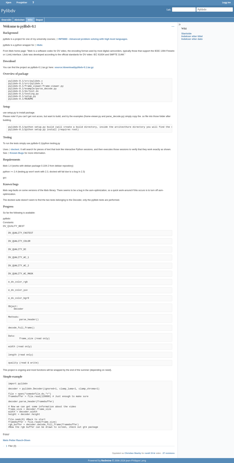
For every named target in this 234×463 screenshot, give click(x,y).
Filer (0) (10, 446)
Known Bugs (17, 153)
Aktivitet (19, 19)
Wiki (30, 19)
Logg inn (226, 2)
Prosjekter (21, 2)
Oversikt (6, 19)
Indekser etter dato (192, 39)
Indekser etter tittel (192, 36)
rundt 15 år (150, 453)
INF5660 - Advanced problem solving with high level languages (92, 39)
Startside (186, 33)
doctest (15, 149)
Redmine (106, 460)
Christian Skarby (133, 453)
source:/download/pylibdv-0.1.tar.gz (73, 67)
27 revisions (169, 453)
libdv (39, 45)
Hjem (8, 2)
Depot (39, 19)
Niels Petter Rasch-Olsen (16, 440)
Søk (168, 9)
